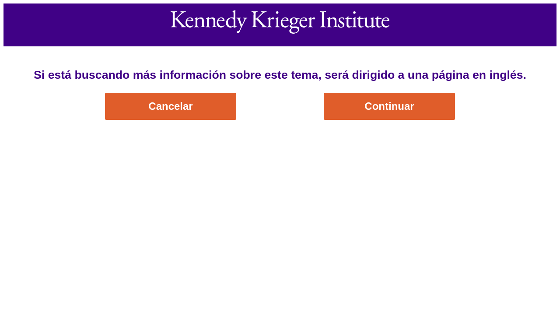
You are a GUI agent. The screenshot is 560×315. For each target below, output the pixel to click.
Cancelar (170, 106)
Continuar (389, 106)
